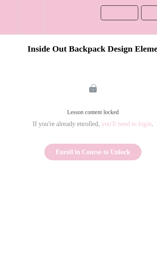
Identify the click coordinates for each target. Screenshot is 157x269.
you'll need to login (126, 123)
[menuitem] (30, 17)
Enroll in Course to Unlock (93, 152)
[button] (8, 17)
